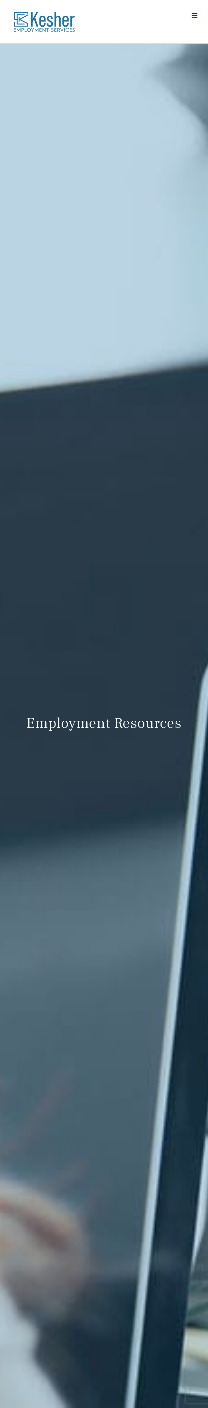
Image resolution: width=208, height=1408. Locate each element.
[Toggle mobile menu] (195, 15)
